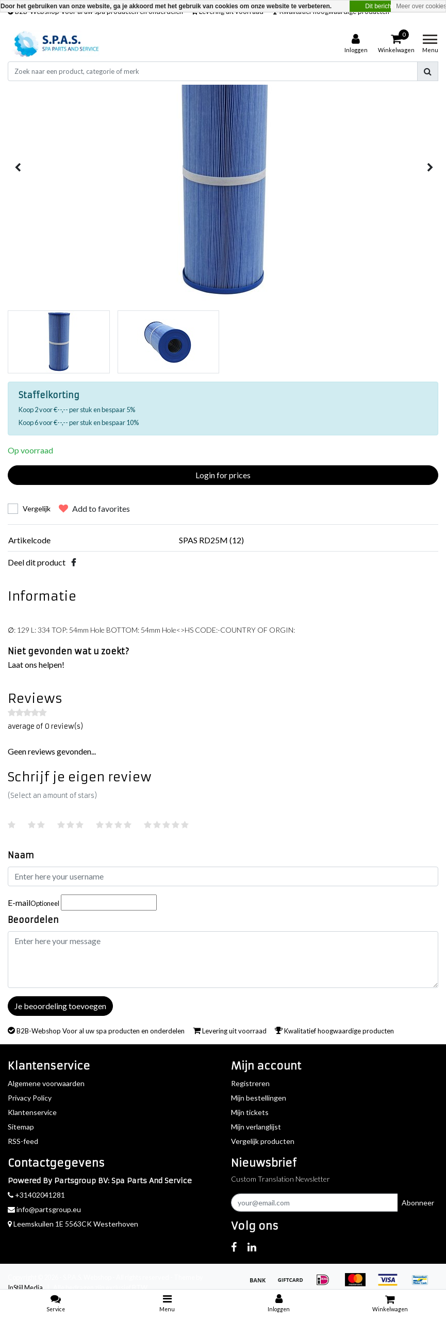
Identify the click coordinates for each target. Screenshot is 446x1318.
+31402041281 (36, 1194)
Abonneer (418, 1202)
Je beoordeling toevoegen (60, 1006)
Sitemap (21, 1126)
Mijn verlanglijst (256, 1126)
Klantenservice (32, 1112)
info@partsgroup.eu (44, 1209)
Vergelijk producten (262, 1141)
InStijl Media (25, 1287)
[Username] (223, 876)
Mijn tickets (250, 1112)
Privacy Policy (30, 1097)
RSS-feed (23, 1141)
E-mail (33, 902)
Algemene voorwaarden (46, 1083)
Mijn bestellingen (258, 1097)
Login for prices (223, 475)
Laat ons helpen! (36, 664)
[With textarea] (223, 959)
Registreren (250, 1083)
